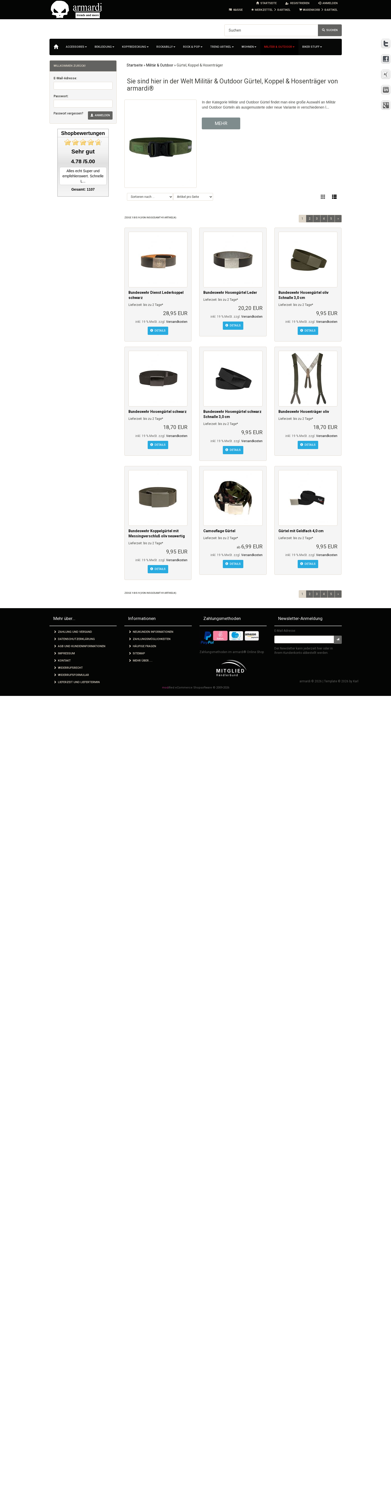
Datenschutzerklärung (74, 639)
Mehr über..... (140, 660)
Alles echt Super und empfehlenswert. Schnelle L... (83, 176)
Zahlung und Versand (73, 632)
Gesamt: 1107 (83, 189)
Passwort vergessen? (68, 113)
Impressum (64, 653)
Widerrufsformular (71, 675)
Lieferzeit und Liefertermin (77, 682)
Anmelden (100, 115)
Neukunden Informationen (150, 632)
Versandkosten (176, 322)
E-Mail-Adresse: (65, 78)
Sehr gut (83, 151)
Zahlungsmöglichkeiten (149, 639)
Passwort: (61, 96)
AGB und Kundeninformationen (79, 646)
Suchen (330, 30)
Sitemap (136, 653)
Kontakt (62, 660)
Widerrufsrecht (68, 667)
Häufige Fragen (142, 646)
